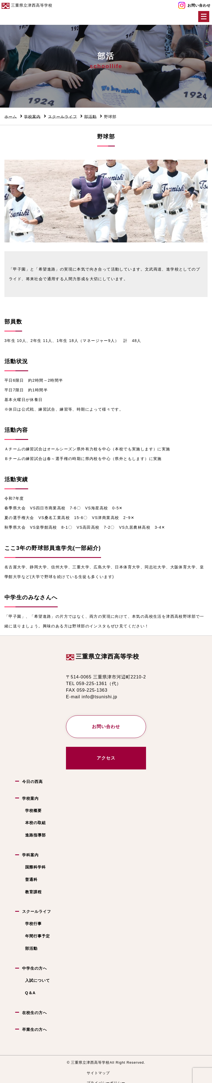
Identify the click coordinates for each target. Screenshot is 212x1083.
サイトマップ (98, 1073)
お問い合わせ (199, 5)
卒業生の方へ (34, 1029)
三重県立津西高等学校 (107, 656)
